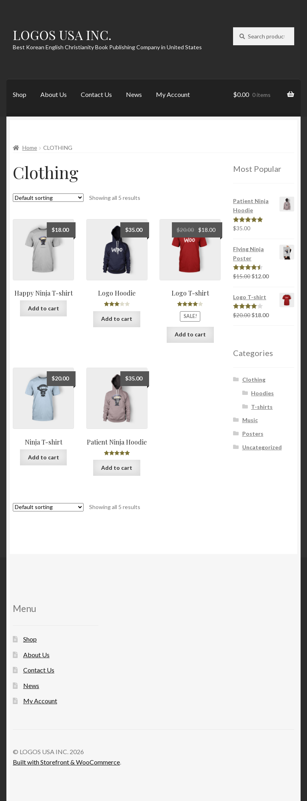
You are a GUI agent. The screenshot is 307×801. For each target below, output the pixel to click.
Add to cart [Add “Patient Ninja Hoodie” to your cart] (116, 467)
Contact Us (96, 94)
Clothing (253, 379)
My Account (173, 94)
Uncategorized (262, 447)
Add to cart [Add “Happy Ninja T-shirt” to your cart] (43, 308)
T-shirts (262, 406)
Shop (19, 94)
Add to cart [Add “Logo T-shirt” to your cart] (190, 334)
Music (250, 420)
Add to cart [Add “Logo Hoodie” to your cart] (116, 318)
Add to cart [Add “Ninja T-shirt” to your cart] (43, 457)
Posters (252, 433)
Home (29, 147)
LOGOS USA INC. (62, 34)
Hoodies (262, 393)
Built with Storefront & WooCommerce (66, 762)
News (134, 94)
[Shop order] (48, 197)
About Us (53, 94)
